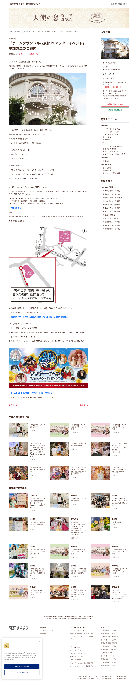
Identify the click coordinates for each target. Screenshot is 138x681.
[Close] (39, 641)
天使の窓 (25, 31)
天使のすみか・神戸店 (111, 222)
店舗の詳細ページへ (115, 104)
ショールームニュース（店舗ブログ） (83, 663)
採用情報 (43, 633)
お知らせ (106, 161)
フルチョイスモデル (110, 134)
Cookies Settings (22, 672)
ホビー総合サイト (76, 650)
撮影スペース (106, 164)
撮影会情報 (107, 168)
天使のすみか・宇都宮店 (112, 197)
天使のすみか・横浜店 (111, 208)
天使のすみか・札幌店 (111, 190)
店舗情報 (104, 157)
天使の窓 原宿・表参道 (111, 204)
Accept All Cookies (22, 667)
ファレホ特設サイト (77, 660)
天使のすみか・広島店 (111, 225)
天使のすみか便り (25, 4)
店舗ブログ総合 (14, 31)
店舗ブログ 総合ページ (110, 187)
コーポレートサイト (47, 630)
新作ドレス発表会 (110, 149)
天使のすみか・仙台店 (111, 194)
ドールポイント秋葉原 (111, 201)
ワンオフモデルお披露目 (112, 146)
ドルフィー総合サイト (78, 630)
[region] (22, 658)
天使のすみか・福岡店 (111, 228)
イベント (22, 54)
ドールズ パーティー (33, 54)
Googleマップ (108, 74)
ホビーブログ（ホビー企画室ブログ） (83, 666)
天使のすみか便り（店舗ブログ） (82, 633)
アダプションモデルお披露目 (114, 154)
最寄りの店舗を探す (115, 109)
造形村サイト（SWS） (78, 656)
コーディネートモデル (111, 129)
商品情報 (104, 125)
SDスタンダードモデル (112, 131)
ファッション (108, 137)
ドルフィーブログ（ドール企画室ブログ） (83, 637)
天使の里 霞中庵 (109, 215)
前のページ (13, 405)
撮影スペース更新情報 (111, 173)
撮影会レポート (109, 170)
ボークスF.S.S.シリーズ (78, 653)
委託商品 (106, 139)
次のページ (84, 405)
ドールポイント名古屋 (111, 211)
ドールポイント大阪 (110, 218)
